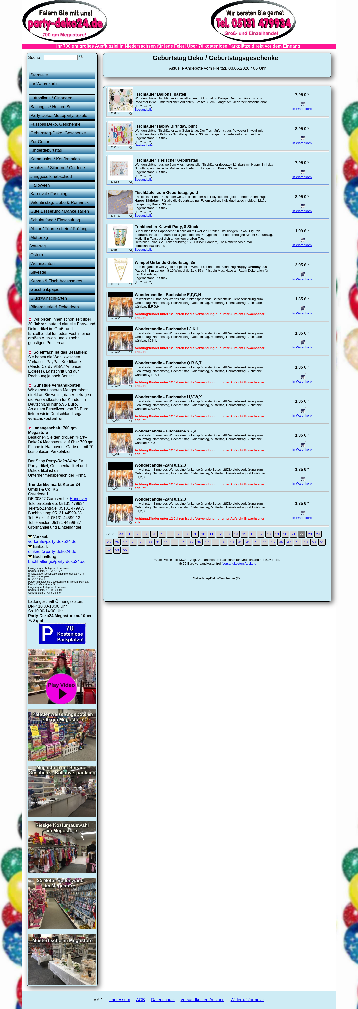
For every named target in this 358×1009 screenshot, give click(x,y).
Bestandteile (144, 109)
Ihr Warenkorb (43, 83)
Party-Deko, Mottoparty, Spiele (58, 115)
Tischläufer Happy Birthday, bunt (166, 126)
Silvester (38, 272)
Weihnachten (42, 263)
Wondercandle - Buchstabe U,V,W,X (168, 397)
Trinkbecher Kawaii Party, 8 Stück (166, 227)
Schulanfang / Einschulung (55, 220)
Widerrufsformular (247, 999)
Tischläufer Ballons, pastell (160, 94)
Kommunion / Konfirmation (55, 159)
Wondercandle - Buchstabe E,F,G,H (168, 295)
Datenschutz (163, 999)
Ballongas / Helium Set (51, 106)
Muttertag (39, 237)
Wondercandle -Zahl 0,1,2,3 (160, 465)
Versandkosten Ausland (239, 563)
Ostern (36, 254)
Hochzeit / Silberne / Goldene (57, 167)
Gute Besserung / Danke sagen (59, 211)
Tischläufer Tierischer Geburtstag (166, 160)
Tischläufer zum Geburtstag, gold (166, 193)
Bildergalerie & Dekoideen (54, 307)
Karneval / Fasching (48, 194)
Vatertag (38, 246)
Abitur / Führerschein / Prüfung (59, 228)
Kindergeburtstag (46, 150)
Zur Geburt (40, 141)
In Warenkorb (302, 107)
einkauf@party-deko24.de (52, 551)
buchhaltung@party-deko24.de (57, 561)
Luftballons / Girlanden (51, 98)
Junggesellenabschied (51, 176)
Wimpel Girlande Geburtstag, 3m (165, 262)
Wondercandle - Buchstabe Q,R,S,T (168, 363)
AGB (140, 999)
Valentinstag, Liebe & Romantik (59, 202)
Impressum (119, 999)
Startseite (39, 75)
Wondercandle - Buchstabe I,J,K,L (167, 329)
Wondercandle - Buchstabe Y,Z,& (166, 431)
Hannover (78, 498)
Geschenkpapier (45, 289)
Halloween (40, 185)
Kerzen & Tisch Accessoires (56, 281)
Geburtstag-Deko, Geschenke (58, 133)
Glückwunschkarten (48, 298)
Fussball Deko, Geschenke (55, 124)
